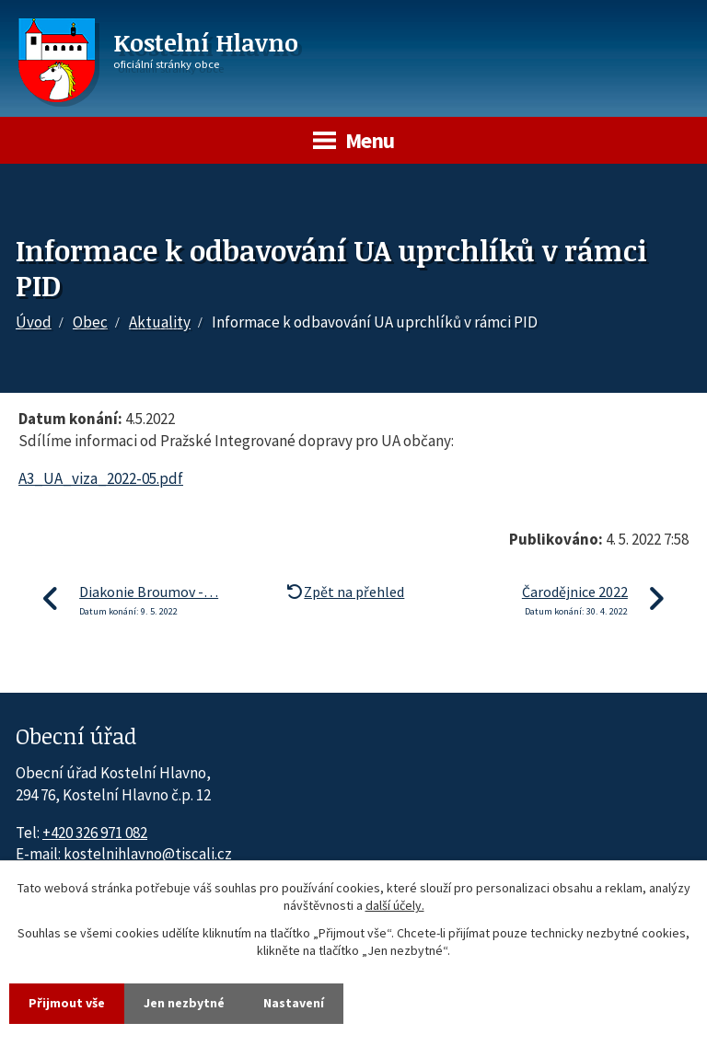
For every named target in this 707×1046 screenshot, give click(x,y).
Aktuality (160, 322)
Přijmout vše (67, 1002)
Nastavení (293, 1002)
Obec (90, 322)
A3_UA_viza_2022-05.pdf (100, 478)
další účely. (394, 906)
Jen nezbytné (184, 1002)
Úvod (34, 322)
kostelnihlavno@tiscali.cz (148, 854)
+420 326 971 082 (94, 832)
